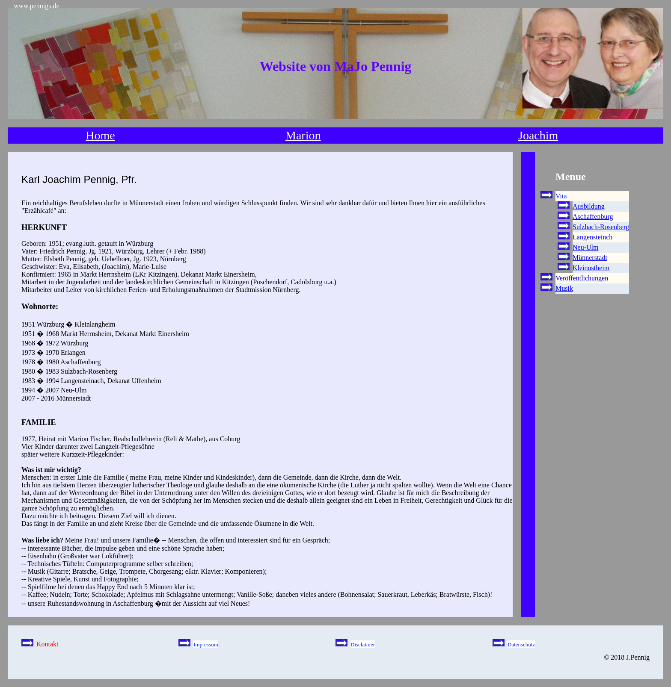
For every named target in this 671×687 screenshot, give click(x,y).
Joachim (538, 135)
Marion (303, 135)
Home (100, 135)
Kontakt (47, 644)
